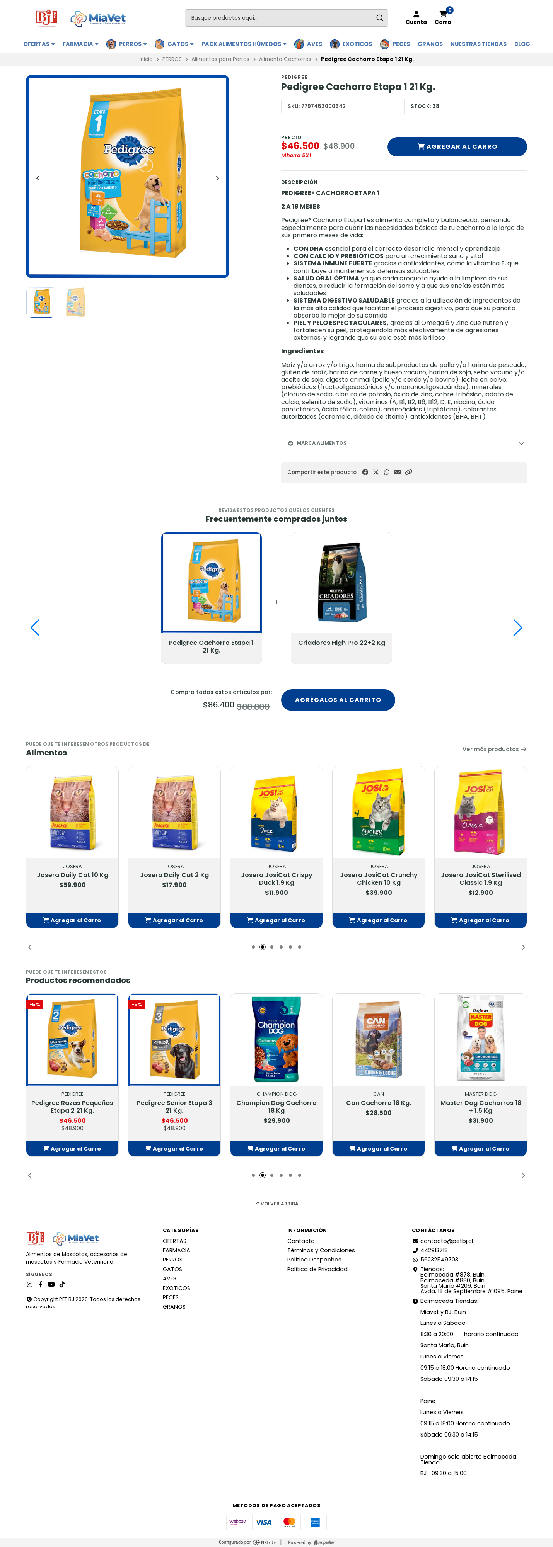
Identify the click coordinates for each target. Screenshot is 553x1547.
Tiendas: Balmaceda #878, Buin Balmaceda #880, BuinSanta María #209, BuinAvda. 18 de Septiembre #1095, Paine (467, 1280)
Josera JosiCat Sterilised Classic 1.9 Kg (481, 879)
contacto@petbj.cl (442, 1241)
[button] (408, 472)
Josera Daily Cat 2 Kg (174, 875)
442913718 (430, 1250)
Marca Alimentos (317, 443)
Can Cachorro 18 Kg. (378, 1103)
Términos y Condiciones (321, 1250)
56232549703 (435, 1259)
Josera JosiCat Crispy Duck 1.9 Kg (276, 879)
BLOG (522, 44)
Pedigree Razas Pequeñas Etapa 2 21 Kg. (72, 1107)
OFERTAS (39, 44)
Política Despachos (314, 1259)
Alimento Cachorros (285, 59)
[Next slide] (217, 178)
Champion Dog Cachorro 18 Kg (276, 1107)
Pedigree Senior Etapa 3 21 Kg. (174, 1107)
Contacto (301, 1241)
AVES (314, 44)
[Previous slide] (38, 178)
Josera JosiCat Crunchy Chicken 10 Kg (379, 879)
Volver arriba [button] (277, 1204)
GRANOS (430, 44)
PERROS (133, 44)
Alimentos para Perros (220, 59)
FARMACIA (81, 44)
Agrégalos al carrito (338, 699)
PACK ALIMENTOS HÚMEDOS (244, 44)
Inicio (146, 59)
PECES (401, 44)
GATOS (180, 44)
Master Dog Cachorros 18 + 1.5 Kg (480, 1107)
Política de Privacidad (317, 1269)
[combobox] (286, 18)
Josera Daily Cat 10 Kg (72, 875)
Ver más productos (495, 749)
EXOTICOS (357, 44)
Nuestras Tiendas (479, 44)
